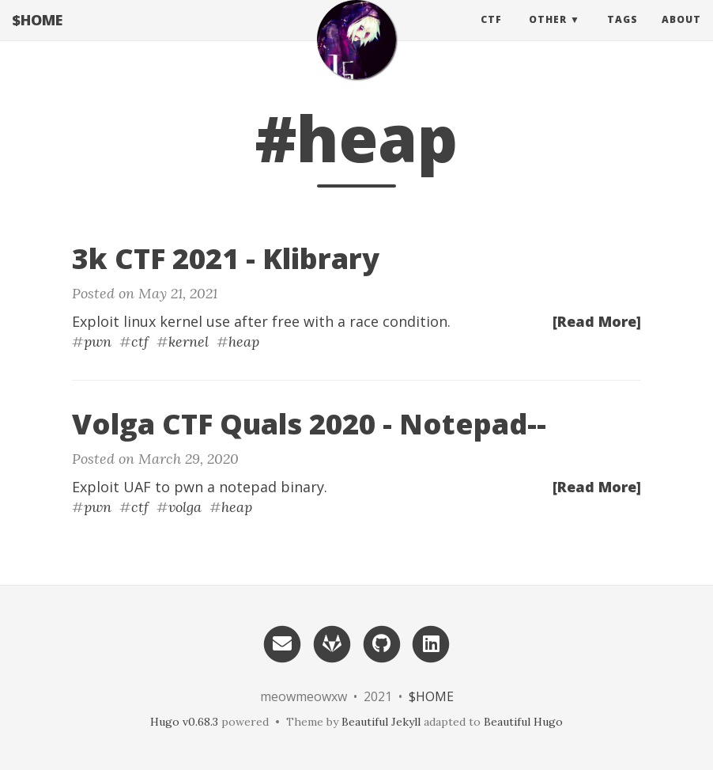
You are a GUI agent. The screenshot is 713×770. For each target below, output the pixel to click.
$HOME (37, 35)
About (681, 35)
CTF (491, 35)
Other (548, 35)
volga (185, 507)
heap (243, 341)
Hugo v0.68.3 (184, 722)
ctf (140, 341)
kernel (188, 341)
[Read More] (597, 321)
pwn (97, 341)
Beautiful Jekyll (381, 722)
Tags (622, 35)
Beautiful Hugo (523, 722)
